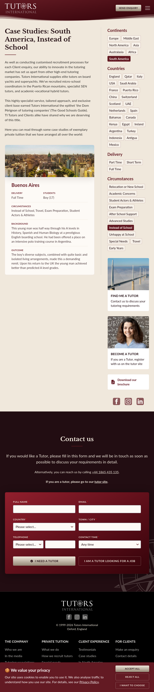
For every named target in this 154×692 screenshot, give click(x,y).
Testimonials (87, 649)
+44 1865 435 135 (105, 472)
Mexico (114, 144)
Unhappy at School (121, 234)
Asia (136, 45)
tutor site (100, 481)
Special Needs (118, 241)
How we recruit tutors (57, 656)
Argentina (115, 131)
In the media (13, 656)
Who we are (13, 649)
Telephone (20, 537)
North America (119, 45)
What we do (50, 649)
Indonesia (115, 138)
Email (82, 501)
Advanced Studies (121, 221)
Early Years (116, 248)
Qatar (128, 76)
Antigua (132, 138)
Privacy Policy (89, 682)
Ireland (139, 124)
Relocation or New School (126, 186)
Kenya (113, 124)
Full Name (20, 501)
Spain (133, 110)
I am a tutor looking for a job (109, 561)
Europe (114, 38)
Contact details (126, 656)
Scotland (115, 103)
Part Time (115, 162)
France (113, 90)
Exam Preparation (121, 207)
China (113, 97)
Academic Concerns (122, 193)
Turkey (131, 131)
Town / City (87, 519)
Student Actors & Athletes (126, 200)
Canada (131, 117)
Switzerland (129, 97)
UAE (128, 103)
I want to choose (132, 685)
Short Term (134, 162)
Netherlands (117, 110)
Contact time (88, 537)
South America (119, 59)
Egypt (126, 124)
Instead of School (120, 227)
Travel (136, 241)
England (114, 76)
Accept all (132, 668)
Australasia (116, 52)
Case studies (87, 656)
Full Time (115, 169)
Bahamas (115, 117)
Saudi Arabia (128, 83)
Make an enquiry (127, 649)
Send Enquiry (128, 7)
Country (19, 519)
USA (112, 83)
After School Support (123, 214)
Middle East (131, 38)
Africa (132, 52)
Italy (139, 76)
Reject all (132, 676)
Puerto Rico (130, 90)
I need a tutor (44, 561)
